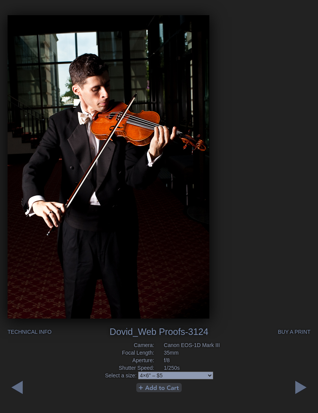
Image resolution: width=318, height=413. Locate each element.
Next (17, 387)
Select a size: (120, 375)
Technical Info (29, 332)
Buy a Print (294, 332)
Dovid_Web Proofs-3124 (159, 332)
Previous (301, 387)
